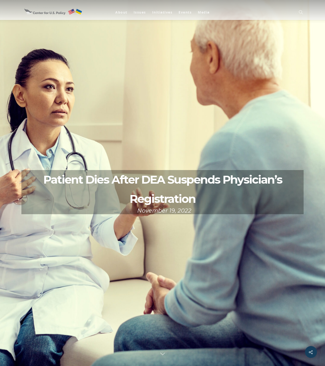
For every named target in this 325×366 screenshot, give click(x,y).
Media (204, 12)
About (121, 12)
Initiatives (162, 12)
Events (185, 12)
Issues (140, 12)
